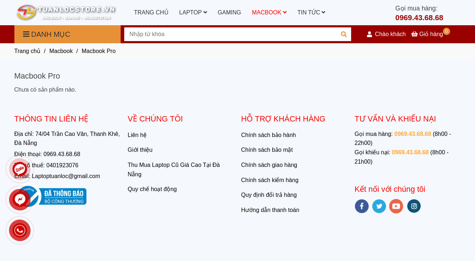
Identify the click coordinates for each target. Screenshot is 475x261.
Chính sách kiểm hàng (270, 180)
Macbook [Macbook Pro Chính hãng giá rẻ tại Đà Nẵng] (61, 51)
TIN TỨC (311, 12)
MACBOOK (269, 12)
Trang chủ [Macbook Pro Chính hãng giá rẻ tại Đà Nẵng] (27, 51)
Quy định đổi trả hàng (269, 195)
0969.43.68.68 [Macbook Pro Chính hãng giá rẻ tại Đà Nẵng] (419, 17)
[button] (386, 34)
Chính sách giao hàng (269, 165)
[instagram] (414, 206)
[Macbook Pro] (66, 13)
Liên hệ (137, 135)
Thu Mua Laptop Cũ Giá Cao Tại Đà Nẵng (174, 169)
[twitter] (379, 206)
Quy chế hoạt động (152, 189)
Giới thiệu (140, 150)
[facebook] (362, 206)
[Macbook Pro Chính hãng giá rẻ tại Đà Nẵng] (430, 34)
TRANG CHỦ (151, 12)
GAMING (229, 12)
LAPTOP (193, 12)
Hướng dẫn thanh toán (270, 210)
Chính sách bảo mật (267, 150)
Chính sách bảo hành (268, 135)
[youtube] (396, 206)
